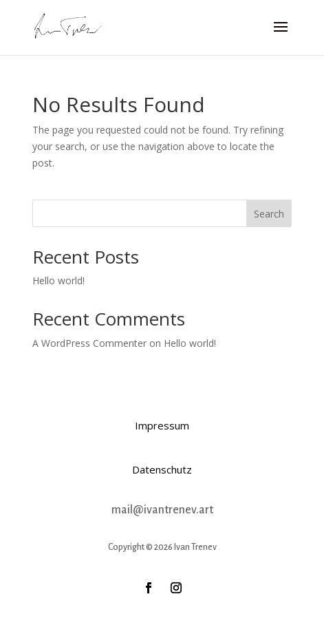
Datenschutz (162, 469)
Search (269, 213)
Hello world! (58, 280)
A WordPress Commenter (89, 343)
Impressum (162, 425)
